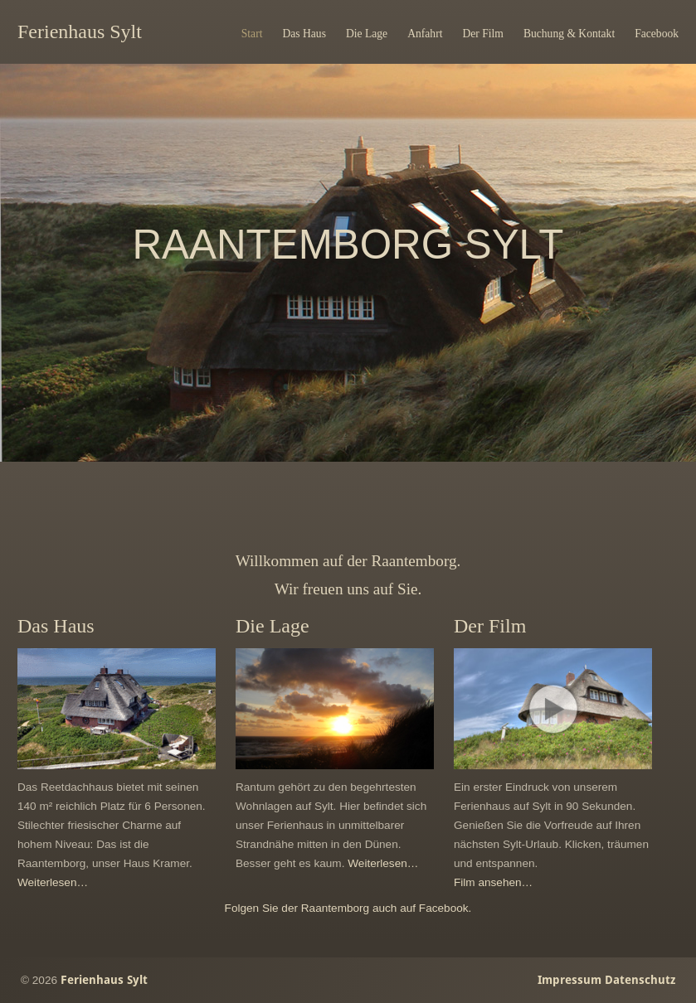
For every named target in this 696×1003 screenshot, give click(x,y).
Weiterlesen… (52, 882)
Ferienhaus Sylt (79, 31)
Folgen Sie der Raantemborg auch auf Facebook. (348, 908)
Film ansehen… (493, 882)
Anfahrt (424, 33)
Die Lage (366, 33)
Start (252, 33)
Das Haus (303, 33)
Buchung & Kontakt (569, 33)
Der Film (482, 33)
